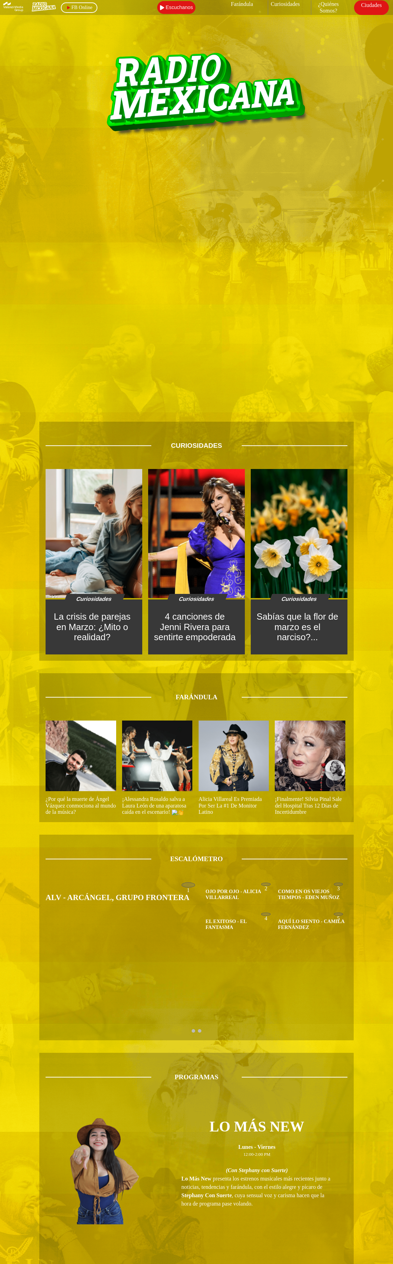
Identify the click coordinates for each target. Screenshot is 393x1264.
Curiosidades (285, 4)
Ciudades (371, 5)
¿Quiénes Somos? (328, 7)
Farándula (242, 4)
